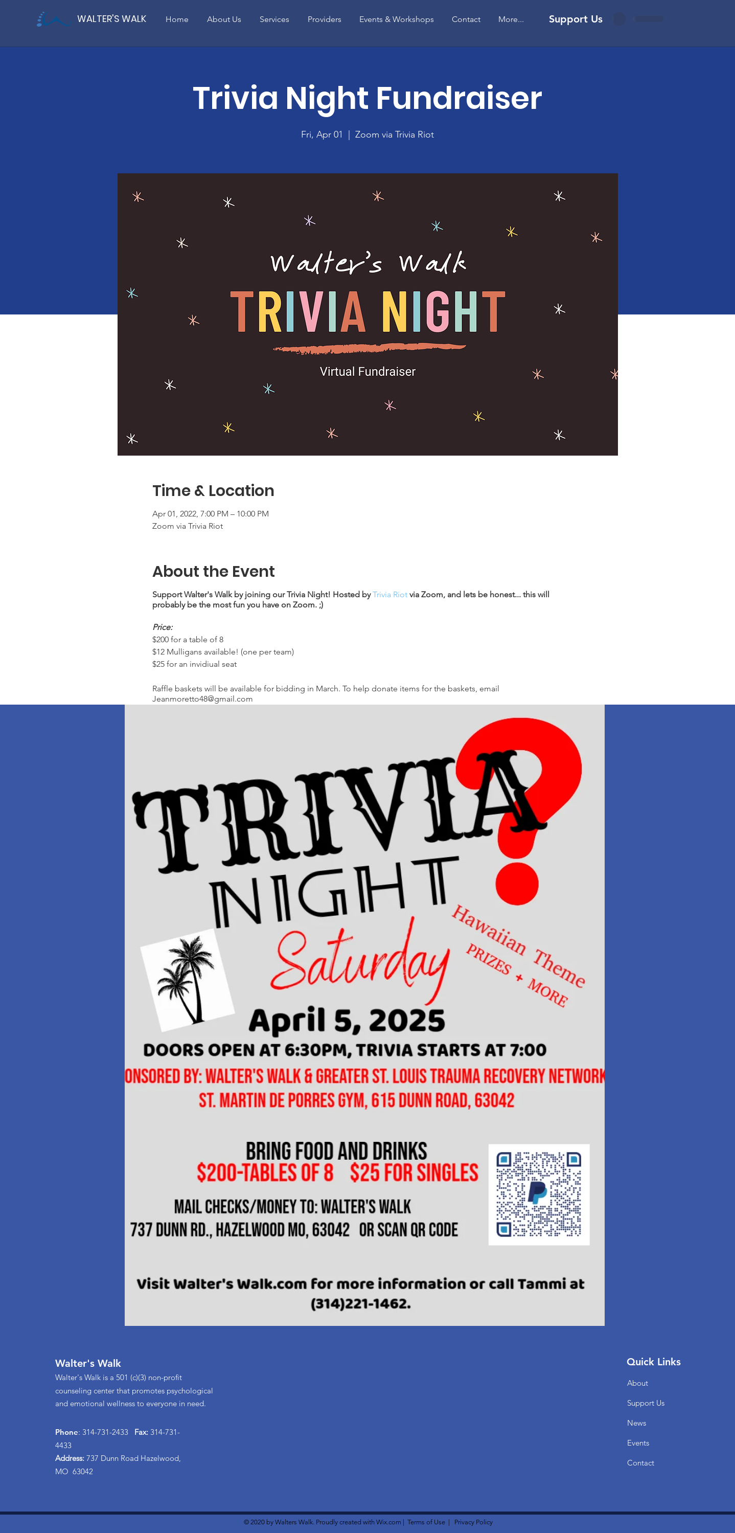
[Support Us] (575, 18)
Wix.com (388, 1522)
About (637, 1383)
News (636, 1423)
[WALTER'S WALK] (111, 18)
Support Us (645, 1403)
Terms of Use (426, 1522)
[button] (224, 19)
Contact (640, 1463)
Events (638, 1443)
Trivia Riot (390, 594)
